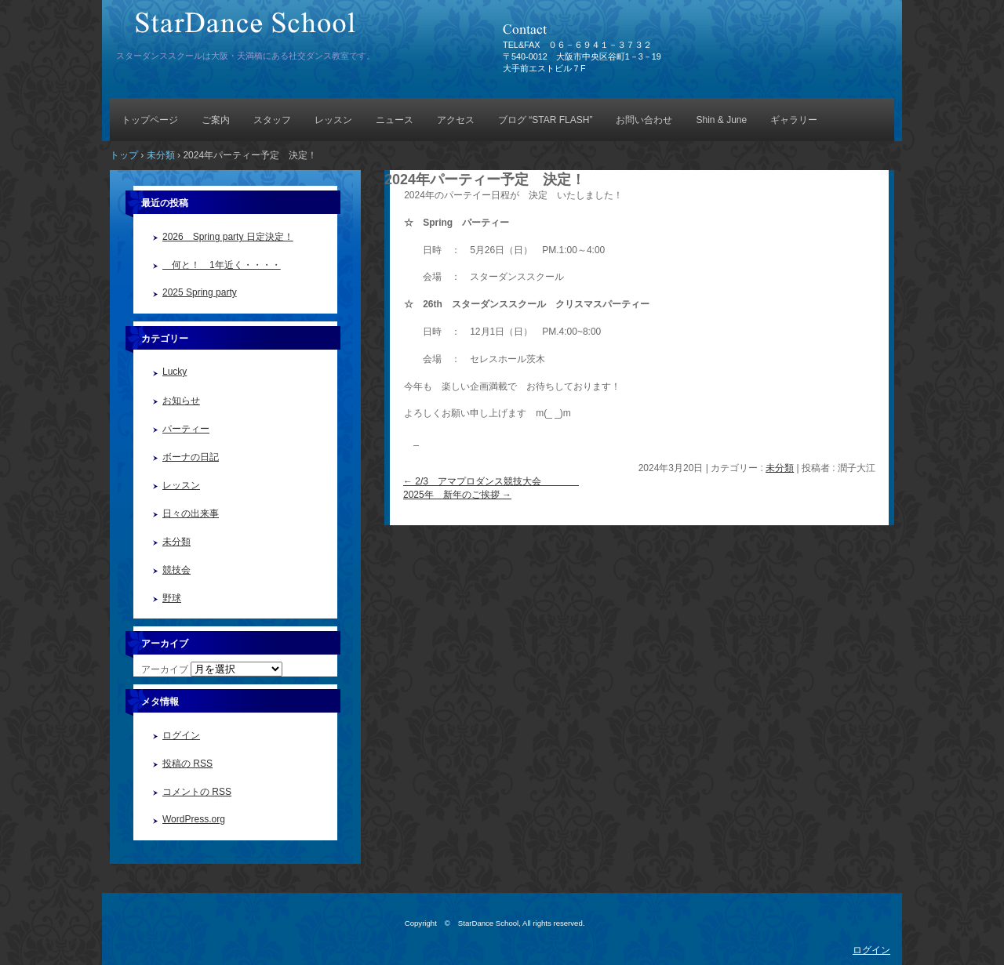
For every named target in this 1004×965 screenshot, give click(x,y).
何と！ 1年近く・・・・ (221, 264)
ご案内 (216, 119)
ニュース (394, 119)
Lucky (174, 371)
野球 (171, 598)
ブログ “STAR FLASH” (545, 119)
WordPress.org (193, 819)
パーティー (185, 428)
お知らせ (181, 400)
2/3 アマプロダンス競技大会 (491, 481)
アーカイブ (164, 669)
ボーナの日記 (190, 457)
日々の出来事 (190, 513)
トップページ (150, 119)
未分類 (780, 468)
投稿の (187, 763)
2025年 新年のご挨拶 (457, 494)
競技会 (176, 569)
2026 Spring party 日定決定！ (227, 236)
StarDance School (294, 29)
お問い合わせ (644, 119)
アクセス (456, 119)
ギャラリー (793, 119)
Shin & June (721, 119)
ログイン (181, 735)
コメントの (196, 791)
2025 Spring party (199, 292)
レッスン (333, 119)
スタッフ (272, 119)
